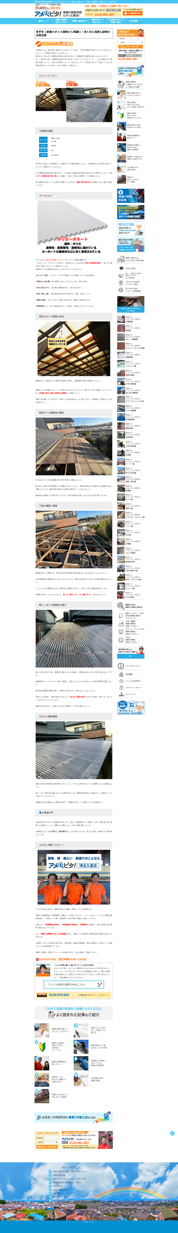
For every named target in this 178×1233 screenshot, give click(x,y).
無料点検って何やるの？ (97, 21)
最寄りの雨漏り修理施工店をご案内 (67, 1182)
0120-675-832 (59, 995)
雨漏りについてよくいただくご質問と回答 (69, 1179)
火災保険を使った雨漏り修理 (116, 21)
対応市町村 (57, 1186)
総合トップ (43, 21)
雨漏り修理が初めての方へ (61, 21)
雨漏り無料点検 (59, 1175)
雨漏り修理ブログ (60, 1190)
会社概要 (134, 21)
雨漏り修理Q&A (79, 21)
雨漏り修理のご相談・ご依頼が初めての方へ (70, 1171)
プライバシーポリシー (61, 1197)
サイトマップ (58, 1201)
